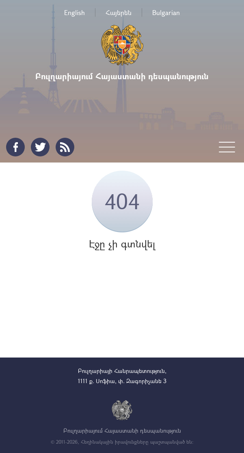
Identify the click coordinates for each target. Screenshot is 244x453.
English (74, 12)
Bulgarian (166, 12)
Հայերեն (119, 12)
